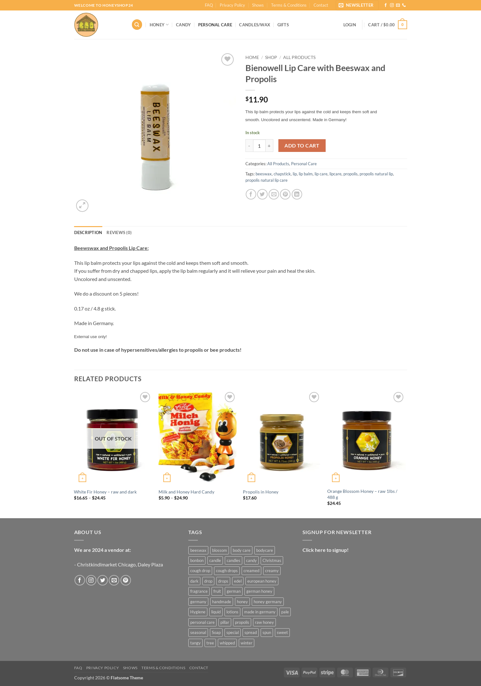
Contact (321, 5)
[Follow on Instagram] (392, 5)
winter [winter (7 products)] (246, 642)
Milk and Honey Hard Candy (186, 491)
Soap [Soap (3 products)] (216, 632)
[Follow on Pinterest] (125, 580)
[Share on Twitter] (262, 194)
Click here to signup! (325, 550)
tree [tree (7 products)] (210, 642)
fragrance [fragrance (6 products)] (199, 591)
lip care (321, 173)
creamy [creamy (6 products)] (272, 570)
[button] (357, 5)
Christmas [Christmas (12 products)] (272, 560)
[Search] (137, 24)
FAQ (209, 5)
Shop (271, 57)
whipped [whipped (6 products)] (227, 642)
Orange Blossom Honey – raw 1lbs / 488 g (362, 494)
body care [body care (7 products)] (241, 550)
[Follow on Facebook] (385, 5)
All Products (299, 57)
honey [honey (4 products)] (242, 601)
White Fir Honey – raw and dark (105, 491)
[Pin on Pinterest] (285, 194)
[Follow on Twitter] (102, 580)
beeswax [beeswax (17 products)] (198, 550)
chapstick (282, 173)
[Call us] (404, 5)
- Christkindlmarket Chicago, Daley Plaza (118, 564)
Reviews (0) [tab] (119, 232)
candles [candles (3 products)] (233, 560)
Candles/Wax (254, 24)
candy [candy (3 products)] (251, 560)
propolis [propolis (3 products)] (242, 622)
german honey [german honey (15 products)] (259, 591)
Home (252, 57)
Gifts (283, 24)
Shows (258, 5)
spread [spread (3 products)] (250, 632)
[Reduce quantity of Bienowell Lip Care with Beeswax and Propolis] (249, 145)
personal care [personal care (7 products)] (202, 622)
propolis (350, 173)
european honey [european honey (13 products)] (261, 581)
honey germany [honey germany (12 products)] (268, 601)
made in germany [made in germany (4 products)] (260, 611)
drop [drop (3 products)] (208, 581)
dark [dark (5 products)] (194, 581)
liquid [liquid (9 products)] (216, 611)
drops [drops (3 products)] (223, 581)
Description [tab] (88, 232)
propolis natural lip (376, 173)
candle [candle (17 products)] (215, 560)
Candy (183, 24)
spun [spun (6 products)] (267, 632)
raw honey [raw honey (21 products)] (264, 622)
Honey (159, 25)
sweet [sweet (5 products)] (282, 632)
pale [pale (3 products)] (285, 611)
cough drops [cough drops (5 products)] (227, 570)
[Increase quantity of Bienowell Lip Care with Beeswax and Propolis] (269, 145)
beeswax (264, 173)
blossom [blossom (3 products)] (219, 550)
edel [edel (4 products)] (238, 581)
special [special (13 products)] (232, 632)
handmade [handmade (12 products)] (221, 601)
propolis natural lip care (266, 180)
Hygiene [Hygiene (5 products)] (197, 611)
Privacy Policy (232, 5)
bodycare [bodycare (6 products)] (264, 550)
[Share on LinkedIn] (297, 194)
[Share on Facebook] (251, 194)
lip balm (306, 173)
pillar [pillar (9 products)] (224, 622)
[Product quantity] (259, 145)
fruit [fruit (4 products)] (217, 591)
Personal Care (215, 24)
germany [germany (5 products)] (198, 601)
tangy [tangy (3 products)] (195, 642)
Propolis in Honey (260, 491)
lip (295, 173)
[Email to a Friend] (274, 194)
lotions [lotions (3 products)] (232, 611)
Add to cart (301, 145)
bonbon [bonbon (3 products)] (197, 560)
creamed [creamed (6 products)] (251, 570)
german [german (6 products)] (234, 591)
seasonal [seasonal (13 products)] (198, 632)
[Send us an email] (398, 5)
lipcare (335, 173)
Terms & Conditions (289, 5)
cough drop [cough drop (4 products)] (200, 570)
